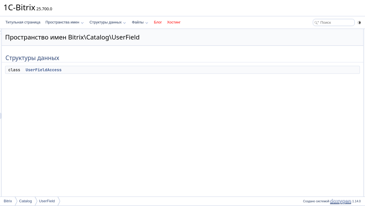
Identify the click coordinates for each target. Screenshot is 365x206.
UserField (47, 201)
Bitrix (8, 201)
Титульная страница (22, 22)
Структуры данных (108, 22)
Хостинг (174, 22)
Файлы (140, 22)
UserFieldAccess (115, 69)
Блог (158, 22)
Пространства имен (64, 22)
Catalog (25, 201)
